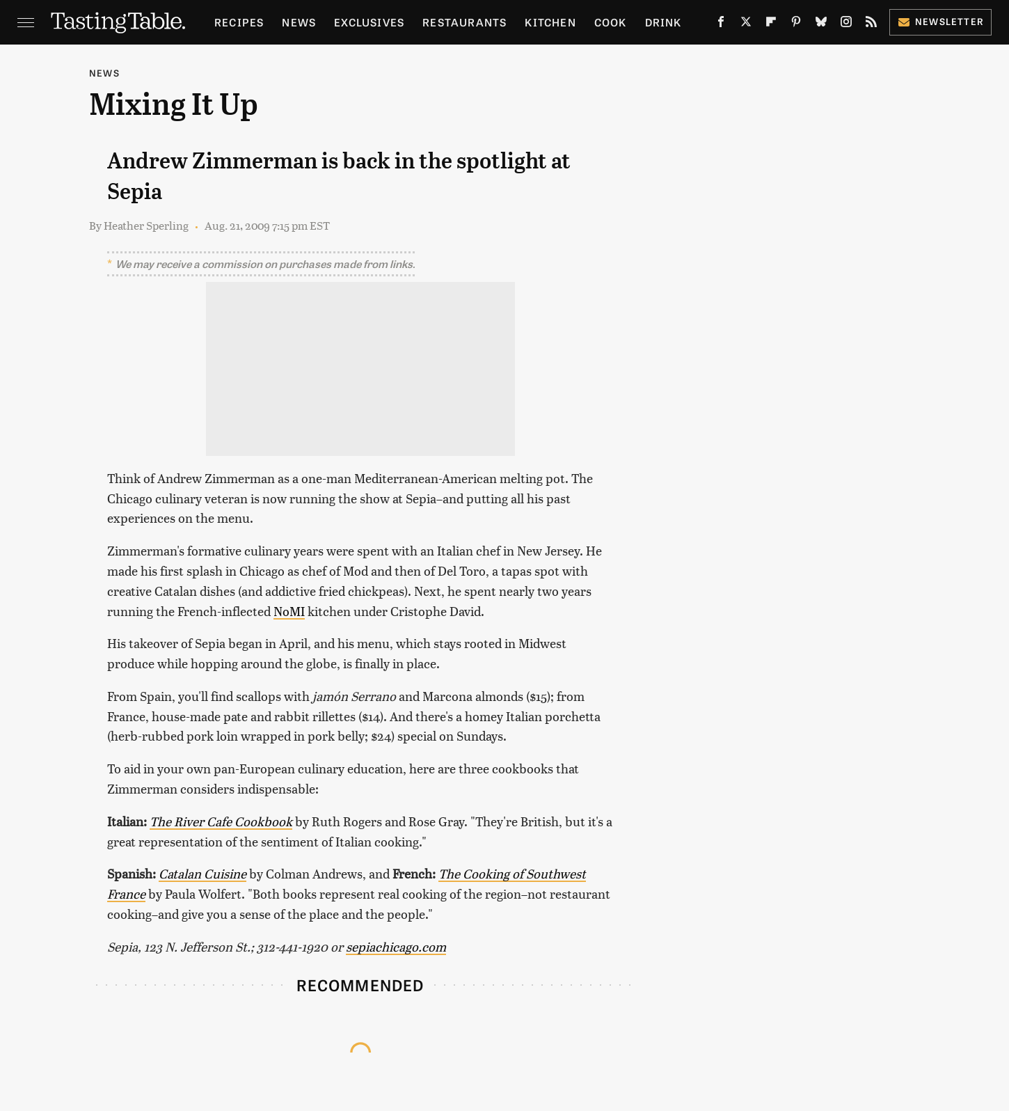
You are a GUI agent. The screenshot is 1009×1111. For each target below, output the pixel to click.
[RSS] (871, 24)
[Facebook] (721, 24)
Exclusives (369, 22)
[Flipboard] (771, 24)
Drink (663, 22)
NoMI (289, 611)
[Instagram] (846, 24)
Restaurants (464, 22)
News (299, 22)
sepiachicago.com (396, 946)
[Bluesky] (821, 24)
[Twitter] (746, 24)
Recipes (239, 22)
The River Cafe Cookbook (221, 821)
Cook (610, 22)
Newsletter (940, 21)
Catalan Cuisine (202, 873)
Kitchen (550, 22)
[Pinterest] (796, 24)
